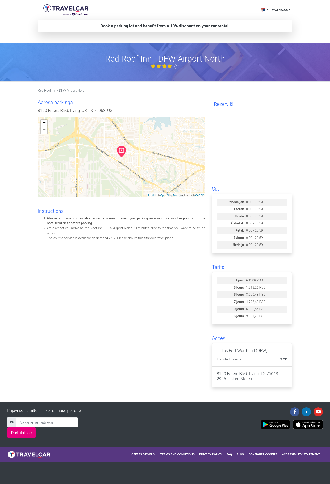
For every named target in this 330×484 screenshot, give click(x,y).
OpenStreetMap (169, 195)
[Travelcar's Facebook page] (294, 411)
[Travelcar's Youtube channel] (318, 411)
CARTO (199, 195)
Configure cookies (263, 454)
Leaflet (152, 195)
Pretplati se (21, 432)
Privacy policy (210, 454)
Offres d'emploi (143, 454)
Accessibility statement (301, 454)
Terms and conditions (177, 454)
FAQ (229, 454)
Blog (240, 454)
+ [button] (44, 123)
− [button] (44, 130)
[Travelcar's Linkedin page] (306, 411)
